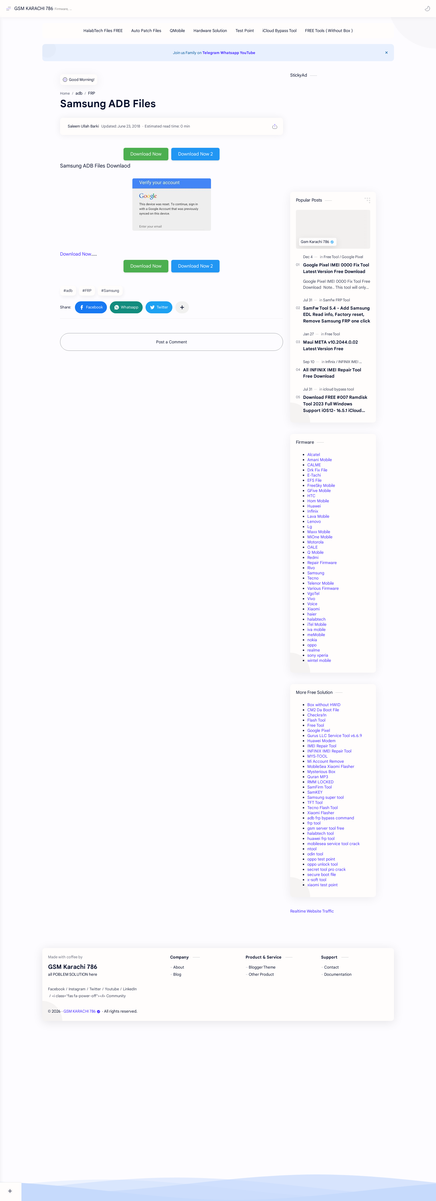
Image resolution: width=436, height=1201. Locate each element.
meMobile (327, 637)
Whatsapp (240, 55)
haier (322, 617)
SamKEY (325, 795)
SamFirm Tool (330, 789)
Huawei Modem (332, 743)
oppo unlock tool (333, 867)
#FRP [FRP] (97, 293)
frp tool (324, 825)
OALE (323, 550)
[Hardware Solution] (221, 33)
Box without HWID (334, 707)
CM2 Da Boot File (334, 712)
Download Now (156, 157)
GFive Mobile (330, 493)
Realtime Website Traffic (323, 914)
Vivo (322, 601)
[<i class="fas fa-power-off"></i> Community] (99, 1170)
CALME (325, 467)
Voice (323, 606)
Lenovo (325, 524)
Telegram (221, 55)
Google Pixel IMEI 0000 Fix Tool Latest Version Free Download (347, 271)
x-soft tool (327, 882)
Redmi (323, 560)
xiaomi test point (333, 887)
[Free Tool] (343, 260)
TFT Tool (325, 805)
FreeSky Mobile (332, 488)
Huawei (325, 508)
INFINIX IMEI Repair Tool (340, 753)
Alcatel (324, 457)
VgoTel (324, 596)
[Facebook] (67, 1163)
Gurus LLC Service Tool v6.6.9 (345, 738)
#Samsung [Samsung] (121, 293)
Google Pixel (329, 733)
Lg (320, 529)
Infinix (323, 514)
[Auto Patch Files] (157, 33)
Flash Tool (327, 723)
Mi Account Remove (336, 764)
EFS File (325, 483)
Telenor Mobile (331, 586)
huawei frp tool (331, 841)
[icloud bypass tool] (349, 392)
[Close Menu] (398, 55)
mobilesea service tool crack (344, 846)
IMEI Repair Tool (332, 748)
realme (324, 653)
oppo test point (332, 862)
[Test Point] (255, 33)
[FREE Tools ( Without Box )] (339, 33)
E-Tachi (325, 478)
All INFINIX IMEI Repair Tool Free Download (343, 376)
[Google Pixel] (363, 260)
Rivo (322, 570)
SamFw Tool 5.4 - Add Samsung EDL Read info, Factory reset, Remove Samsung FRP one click (347, 317)
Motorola (326, 544)
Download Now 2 (206, 157)
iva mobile (327, 632)
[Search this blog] (118, 9)
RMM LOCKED (331, 784)
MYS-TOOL (328, 759)
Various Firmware (334, 591)
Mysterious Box (332, 774)
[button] (426, 8)
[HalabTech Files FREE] (113, 33)
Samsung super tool (336, 800)
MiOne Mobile (330, 539)
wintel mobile (330, 663)
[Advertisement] (344, 1014)
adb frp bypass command (341, 820)
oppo (322, 647)
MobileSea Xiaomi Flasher (341, 769)
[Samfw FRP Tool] (347, 303)
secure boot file (332, 877)
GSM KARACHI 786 (35, 8)
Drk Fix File (328, 472)
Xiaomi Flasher (331, 815)
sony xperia (328, 658)
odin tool (326, 856)
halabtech (327, 622)
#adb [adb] (78, 293)
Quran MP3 (328, 779)
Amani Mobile (330, 462)
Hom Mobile (329, 503)
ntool (322, 851)
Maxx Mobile (329, 534)
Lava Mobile (329, 519)
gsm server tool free (336, 831)
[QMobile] (188, 33)
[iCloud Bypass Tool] (290, 33)
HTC (322, 498)
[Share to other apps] (193, 310)
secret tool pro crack (337, 872)
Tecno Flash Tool (333, 810)
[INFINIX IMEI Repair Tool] (369, 365)
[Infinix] (342, 365)
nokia (323, 642)
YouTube (258, 55)
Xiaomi (324, 611)
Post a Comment (182, 344)
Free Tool (326, 728)
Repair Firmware (333, 565)
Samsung (326, 575)
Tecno (323, 580)
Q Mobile (326, 555)
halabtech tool (331, 836)
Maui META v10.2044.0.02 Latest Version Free (341, 348)
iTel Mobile (327, 627)
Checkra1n (327, 717)
